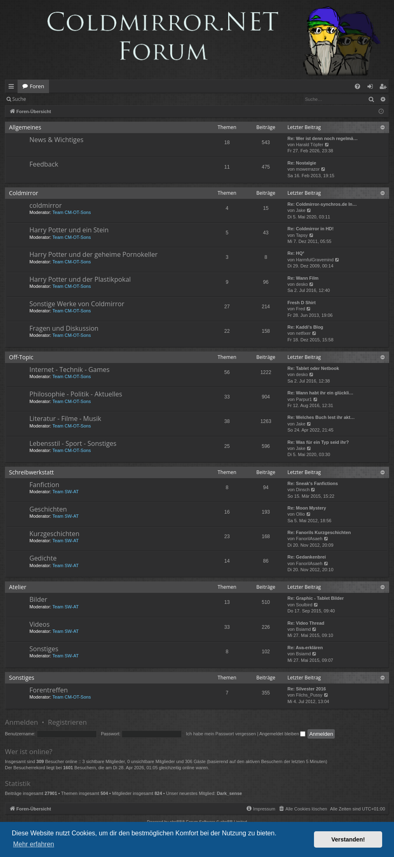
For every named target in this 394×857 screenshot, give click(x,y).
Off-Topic (21, 357)
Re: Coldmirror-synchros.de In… (322, 204)
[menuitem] (357, 86)
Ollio (300, 514)
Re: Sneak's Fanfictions (312, 483)
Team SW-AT (65, 491)
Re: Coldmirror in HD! (310, 228)
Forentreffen (48, 690)
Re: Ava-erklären (305, 647)
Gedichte (43, 558)
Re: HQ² (295, 253)
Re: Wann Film (302, 278)
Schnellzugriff (13, 87)
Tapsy (302, 235)
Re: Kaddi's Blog (305, 327)
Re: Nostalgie (301, 162)
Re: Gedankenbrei (306, 556)
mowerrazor (308, 169)
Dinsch (303, 489)
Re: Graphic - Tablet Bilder (315, 598)
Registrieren (86, 99)
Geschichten (48, 509)
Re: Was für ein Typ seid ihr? (318, 442)
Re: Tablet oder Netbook (313, 368)
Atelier (17, 587)
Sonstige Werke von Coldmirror (76, 303)
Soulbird (304, 604)
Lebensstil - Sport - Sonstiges (72, 443)
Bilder (38, 599)
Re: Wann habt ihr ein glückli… (320, 392)
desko (302, 284)
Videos (39, 624)
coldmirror (45, 205)
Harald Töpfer (309, 144)
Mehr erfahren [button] (33, 844)
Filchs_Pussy (309, 694)
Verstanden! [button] (348, 839)
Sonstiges (43, 648)
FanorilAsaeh (309, 538)
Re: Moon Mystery (306, 507)
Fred (300, 308)
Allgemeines (25, 127)
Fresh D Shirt (301, 302)
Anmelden (49, 99)
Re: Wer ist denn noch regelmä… (322, 138)
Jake (300, 210)
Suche (19, 99)
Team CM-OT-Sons (71, 212)
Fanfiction (44, 484)
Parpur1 (304, 399)
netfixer (303, 333)
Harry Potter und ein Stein (69, 229)
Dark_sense (229, 793)
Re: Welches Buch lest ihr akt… (321, 417)
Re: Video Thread (305, 623)
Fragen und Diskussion (63, 328)
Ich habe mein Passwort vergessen (221, 733)
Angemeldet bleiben (282, 733)
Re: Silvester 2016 (306, 688)
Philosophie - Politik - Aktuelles (75, 394)
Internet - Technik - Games (69, 369)
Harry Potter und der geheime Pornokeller (93, 254)
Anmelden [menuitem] (372, 87)
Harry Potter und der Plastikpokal (80, 279)
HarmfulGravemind (315, 259)
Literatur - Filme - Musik (65, 418)
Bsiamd (303, 629)
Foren (37, 86)
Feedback (43, 164)
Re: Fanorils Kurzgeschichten (319, 532)
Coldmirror (23, 193)
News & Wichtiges (56, 139)
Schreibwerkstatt (31, 472)
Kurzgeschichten (54, 533)
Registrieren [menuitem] (384, 87)
